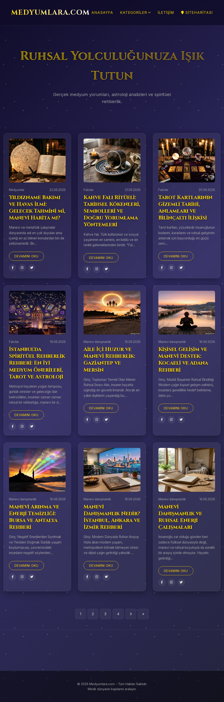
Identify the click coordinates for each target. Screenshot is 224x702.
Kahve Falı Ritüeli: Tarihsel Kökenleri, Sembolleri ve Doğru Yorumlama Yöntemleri (112, 211)
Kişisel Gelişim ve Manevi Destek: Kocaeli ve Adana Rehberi (183, 360)
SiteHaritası (197, 12)
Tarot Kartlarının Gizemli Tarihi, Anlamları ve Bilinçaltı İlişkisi (185, 208)
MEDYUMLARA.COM (50, 12)
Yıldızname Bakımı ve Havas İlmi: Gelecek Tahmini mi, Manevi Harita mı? (37, 208)
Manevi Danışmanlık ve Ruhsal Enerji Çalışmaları (180, 517)
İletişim (166, 12)
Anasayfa (102, 12)
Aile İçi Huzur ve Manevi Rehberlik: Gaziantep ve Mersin (109, 360)
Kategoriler (135, 12)
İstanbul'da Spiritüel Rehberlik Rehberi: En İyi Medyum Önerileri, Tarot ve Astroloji (37, 363)
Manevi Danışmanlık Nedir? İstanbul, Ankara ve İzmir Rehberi (112, 517)
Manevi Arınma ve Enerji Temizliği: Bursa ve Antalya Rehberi (34, 517)
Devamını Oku (26, 256)
